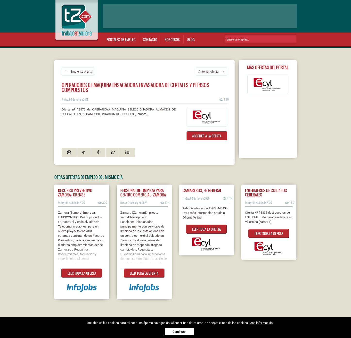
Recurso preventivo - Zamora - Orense (76, 192)
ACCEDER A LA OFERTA (206, 135)
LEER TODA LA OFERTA (81, 273)
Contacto (150, 39)
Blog (191, 39)
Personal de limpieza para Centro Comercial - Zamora (143, 192)
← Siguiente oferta (78, 71)
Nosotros (172, 39)
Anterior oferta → (211, 71)
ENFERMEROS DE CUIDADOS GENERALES (266, 192)
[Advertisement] (200, 16)
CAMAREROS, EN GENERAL (202, 190)
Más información (261, 323)
